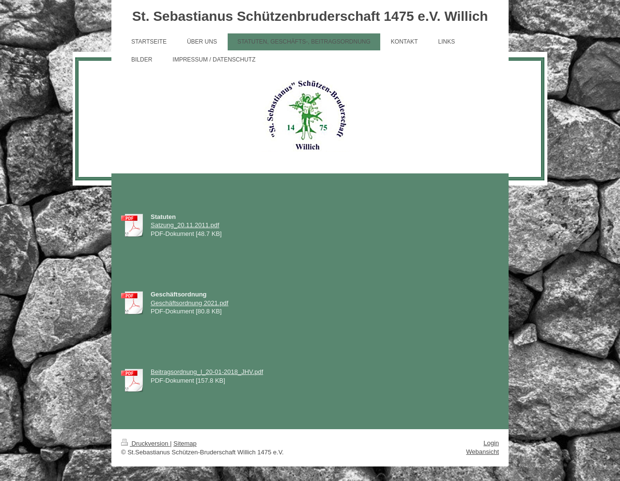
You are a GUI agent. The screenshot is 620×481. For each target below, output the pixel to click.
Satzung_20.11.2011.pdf (185, 225)
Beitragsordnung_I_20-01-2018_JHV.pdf (207, 371)
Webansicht (482, 451)
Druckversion (145, 443)
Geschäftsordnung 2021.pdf (189, 303)
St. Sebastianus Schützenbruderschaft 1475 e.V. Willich (310, 16)
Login (491, 443)
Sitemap (185, 443)
